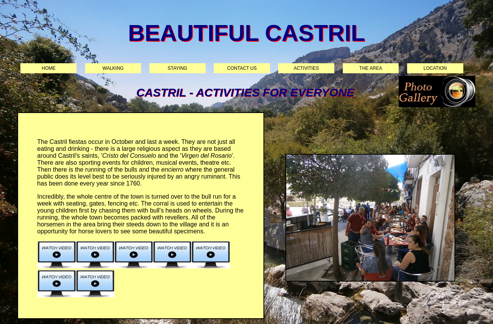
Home (48, 68)
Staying (177, 68)
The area (370, 68)
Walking (113, 68)
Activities (306, 68)
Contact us (242, 68)
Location (435, 68)
